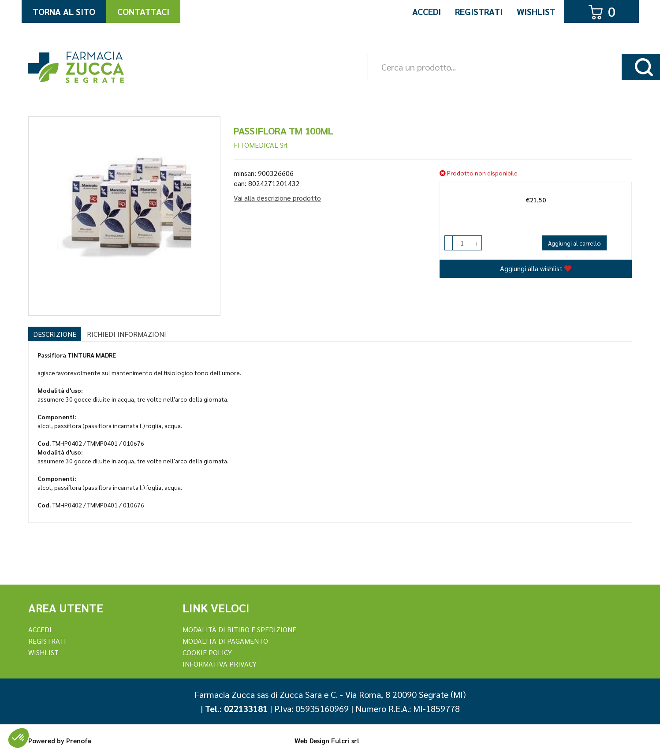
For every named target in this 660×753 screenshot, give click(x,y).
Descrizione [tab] (54, 334)
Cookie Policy (207, 652)
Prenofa (78, 740)
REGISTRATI (47, 640)
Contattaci (143, 11)
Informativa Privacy (220, 663)
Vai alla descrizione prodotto (277, 197)
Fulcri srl (345, 740)
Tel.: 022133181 (236, 708)
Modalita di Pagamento (225, 640)
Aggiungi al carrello (574, 243)
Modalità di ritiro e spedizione (239, 629)
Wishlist (536, 11)
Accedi (426, 11)
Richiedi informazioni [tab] (126, 334)
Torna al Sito (64, 11)
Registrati (479, 11)
